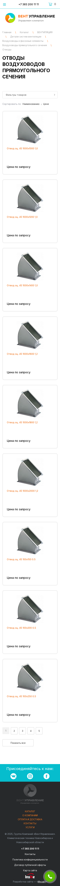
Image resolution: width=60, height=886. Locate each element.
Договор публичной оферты (30, 865)
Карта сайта (30, 870)
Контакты (30, 823)
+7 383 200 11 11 (28, 4)
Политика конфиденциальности (30, 859)
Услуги (30, 827)
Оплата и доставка (30, 819)
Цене (46, 104)
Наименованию (32, 104)
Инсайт (42, 881)
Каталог (30, 811)
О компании (30, 815)
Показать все (18, 743)
